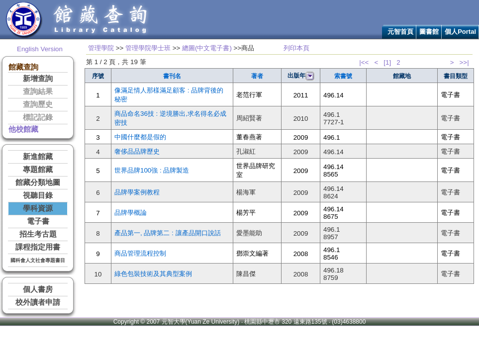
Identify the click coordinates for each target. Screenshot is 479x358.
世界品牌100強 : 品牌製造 (151, 170)
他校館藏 (23, 129)
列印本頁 (296, 48)
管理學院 (101, 48)
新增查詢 (38, 79)
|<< (364, 62)
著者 (257, 76)
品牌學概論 (130, 212)
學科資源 (38, 208)
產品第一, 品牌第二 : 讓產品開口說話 (167, 233)
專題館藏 (38, 170)
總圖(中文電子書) (207, 48)
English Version (40, 49)
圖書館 (429, 31)
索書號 (343, 76)
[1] (387, 62)
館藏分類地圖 (37, 182)
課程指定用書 (37, 247)
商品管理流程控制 (140, 253)
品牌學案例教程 (137, 192)
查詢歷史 (38, 104)
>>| (464, 62)
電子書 (38, 221)
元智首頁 (400, 31)
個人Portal (460, 31)
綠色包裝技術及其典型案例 (153, 273)
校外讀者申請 (37, 302)
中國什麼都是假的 (140, 137)
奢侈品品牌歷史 (137, 151)
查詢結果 (38, 91)
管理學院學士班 (148, 48)
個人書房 (38, 289)
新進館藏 (38, 157)
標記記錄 (38, 117)
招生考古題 (38, 234)
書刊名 (172, 76)
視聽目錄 (38, 195)
